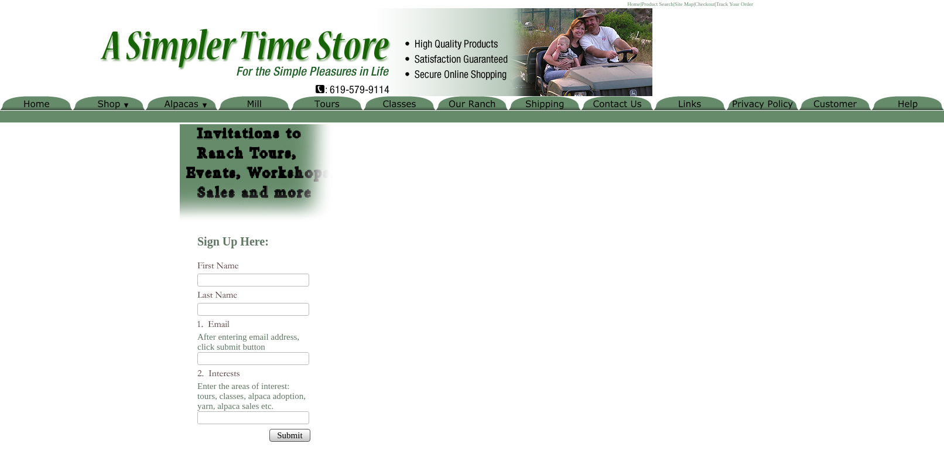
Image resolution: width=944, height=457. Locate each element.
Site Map (684, 4)
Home (633, 4)
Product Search (657, 4)
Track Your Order (734, 4)
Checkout (705, 4)
